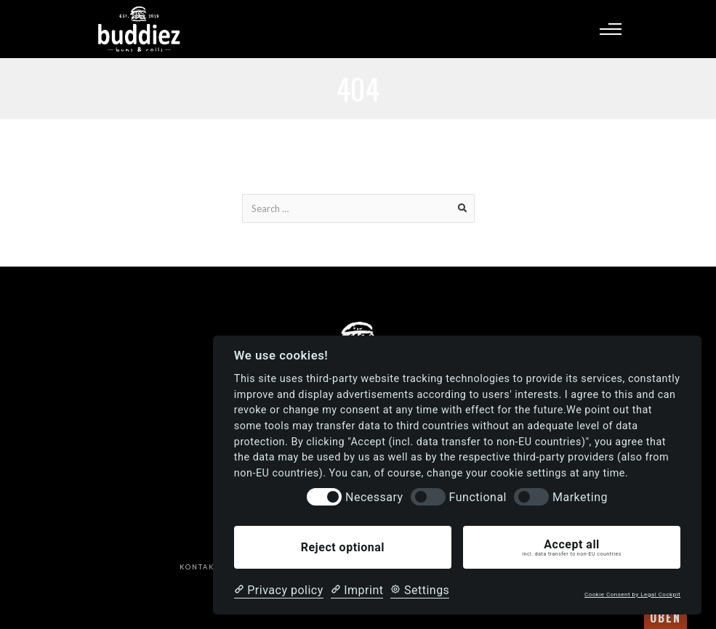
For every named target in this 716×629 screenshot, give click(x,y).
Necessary (374, 497)
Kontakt (200, 567)
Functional (478, 497)
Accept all (572, 547)
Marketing (580, 497)
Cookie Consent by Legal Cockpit (632, 594)
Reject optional (343, 547)
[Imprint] (357, 590)
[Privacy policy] (278, 590)
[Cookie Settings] (419, 590)
